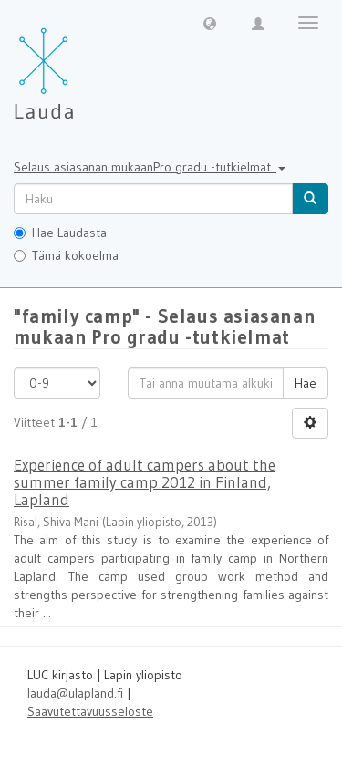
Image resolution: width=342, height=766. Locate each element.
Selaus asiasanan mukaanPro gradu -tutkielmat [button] (149, 167)
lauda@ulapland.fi (75, 693)
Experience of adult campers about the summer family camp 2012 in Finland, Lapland (144, 481)
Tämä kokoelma (66, 255)
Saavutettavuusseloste (90, 711)
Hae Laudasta (60, 232)
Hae (305, 383)
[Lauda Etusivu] (82, 64)
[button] (209, 22)
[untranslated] (153, 198)
